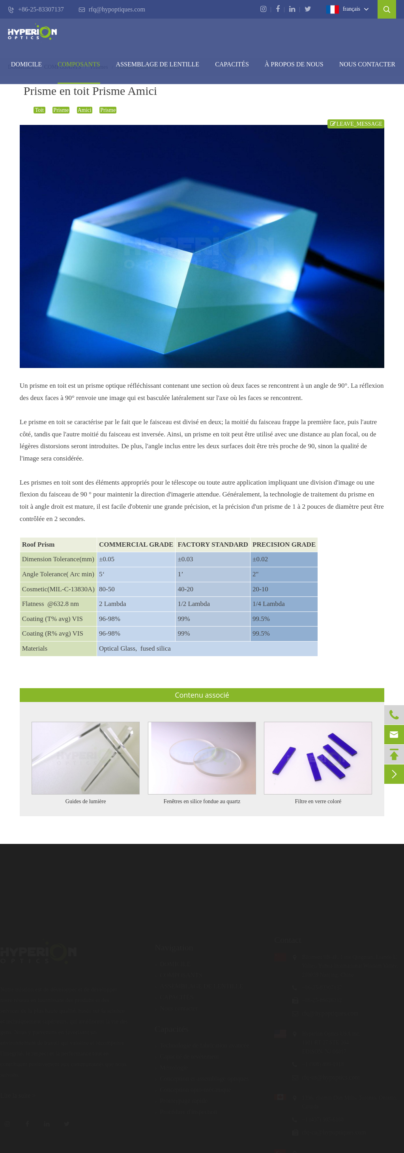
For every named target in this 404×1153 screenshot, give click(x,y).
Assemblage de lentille (158, 64)
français (343, 9)
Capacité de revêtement (187, 1053)
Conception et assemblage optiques (202, 1075)
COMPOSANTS (79, 64)
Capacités (172, 1025)
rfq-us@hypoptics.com (327, 1077)
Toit (39, 110)
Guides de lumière (85, 801)
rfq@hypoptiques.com (112, 9)
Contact (284, 940)
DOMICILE (26, 64)
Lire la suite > (21, 1095)
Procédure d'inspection (186, 1108)
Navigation (174, 944)
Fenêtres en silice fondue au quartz (201, 801)
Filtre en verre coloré (318, 801)
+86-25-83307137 (36, 9)
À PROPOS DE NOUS (294, 64)
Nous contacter (367, 64)
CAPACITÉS (232, 64)
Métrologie (171, 1064)
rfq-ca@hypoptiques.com (330, 1132)
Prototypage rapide (181, 1097)
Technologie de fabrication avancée (202, 1041)
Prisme (61, 110)
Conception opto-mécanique (193, 1086)
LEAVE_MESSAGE (355, 124)
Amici (85, 110)
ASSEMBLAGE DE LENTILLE (199, 982)
